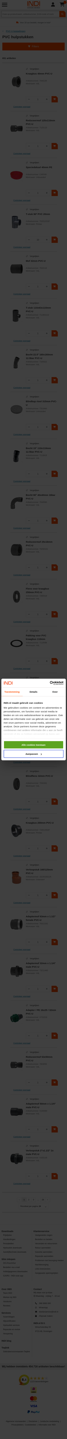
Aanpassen (33, 754)
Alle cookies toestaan (33, 744)
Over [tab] (55, 691)
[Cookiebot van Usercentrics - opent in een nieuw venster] (49, 683)
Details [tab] (33, 691)
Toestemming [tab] (12, 691)
